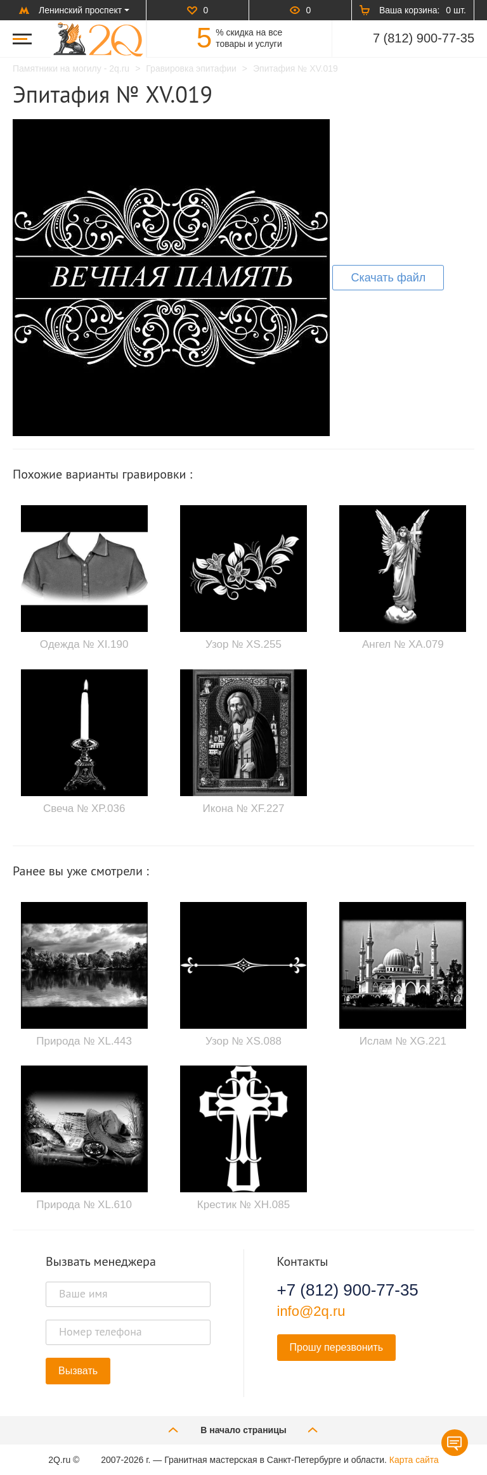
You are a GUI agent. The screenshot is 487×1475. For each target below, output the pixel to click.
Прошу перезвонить (337, 1347)
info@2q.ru (311, 1311)
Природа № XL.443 (84, 1041)
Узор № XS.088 (243, 1041)
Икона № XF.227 (244, 808)
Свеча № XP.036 (84, 808)
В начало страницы (243, 1429)
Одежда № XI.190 (84, 644)
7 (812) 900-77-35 (423, 38)
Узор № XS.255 (243, 644)
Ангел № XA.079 (403, 644)
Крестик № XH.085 (243, 1205)
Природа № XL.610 (84, 1205)
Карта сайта (414, 1460)
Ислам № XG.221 (403, 1041)
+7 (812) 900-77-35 (348, 1290)
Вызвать (78, 1370)
